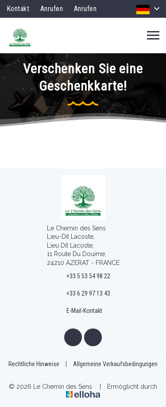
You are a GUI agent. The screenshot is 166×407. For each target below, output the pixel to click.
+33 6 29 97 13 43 (83, 294)
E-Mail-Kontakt (79, 311)
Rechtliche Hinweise (33, 363)
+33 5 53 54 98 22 (83, 276)
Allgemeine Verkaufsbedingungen (115, 363)
